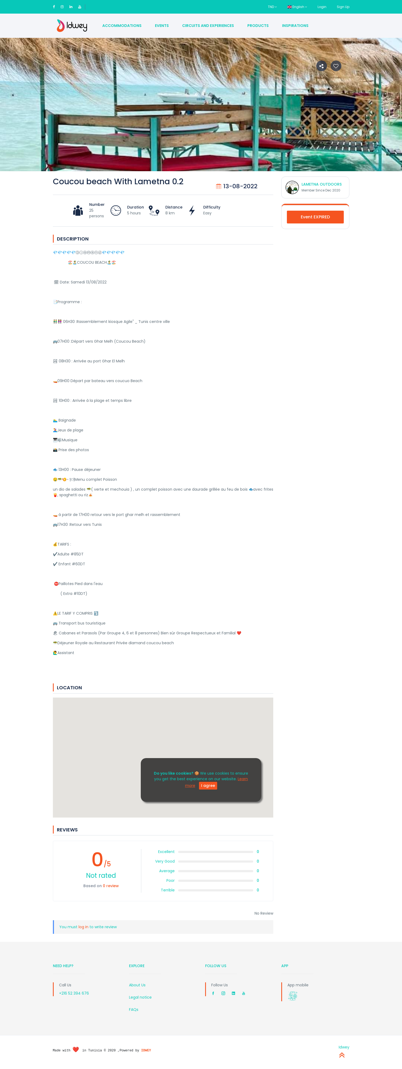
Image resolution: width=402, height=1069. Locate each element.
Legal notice (140, 997)
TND (272, 7)
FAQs (133, 1009)
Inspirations (295, 25)
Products (258, 25)
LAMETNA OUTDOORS (322, 184)
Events (162, 25)
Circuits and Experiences (208, 25)
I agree (208, 785)
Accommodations (122, 25)
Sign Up (343, 7)
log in (83, 927)
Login (322, 7)
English (297, 7)
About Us (137, 985)
